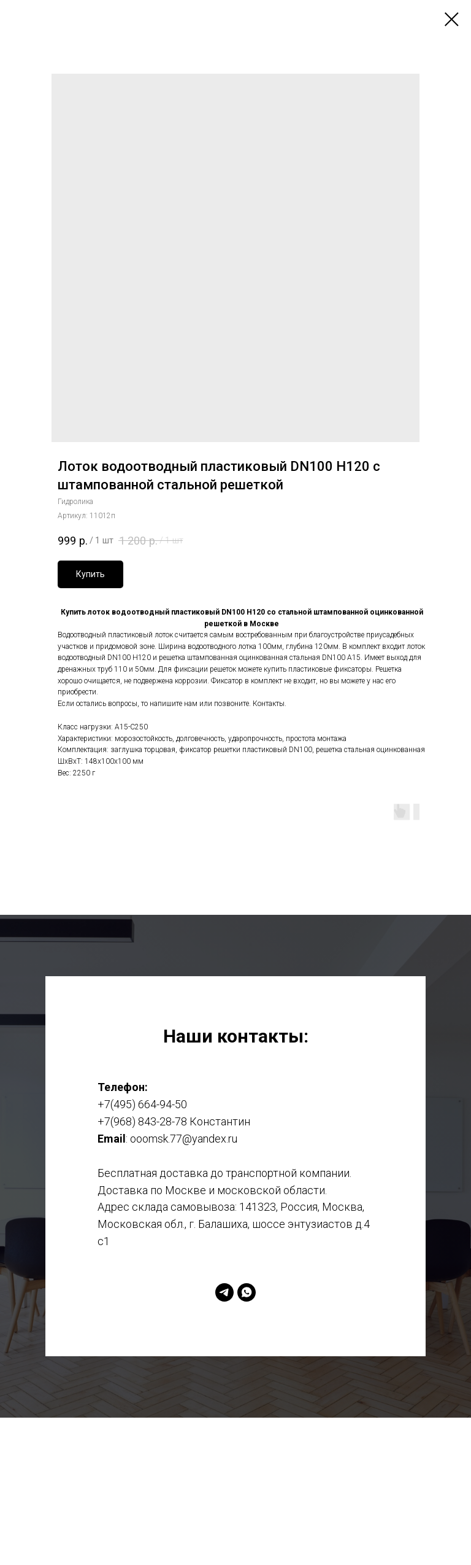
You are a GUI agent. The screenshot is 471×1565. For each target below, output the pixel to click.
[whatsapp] (246, 1292)
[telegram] (224, 1292)
